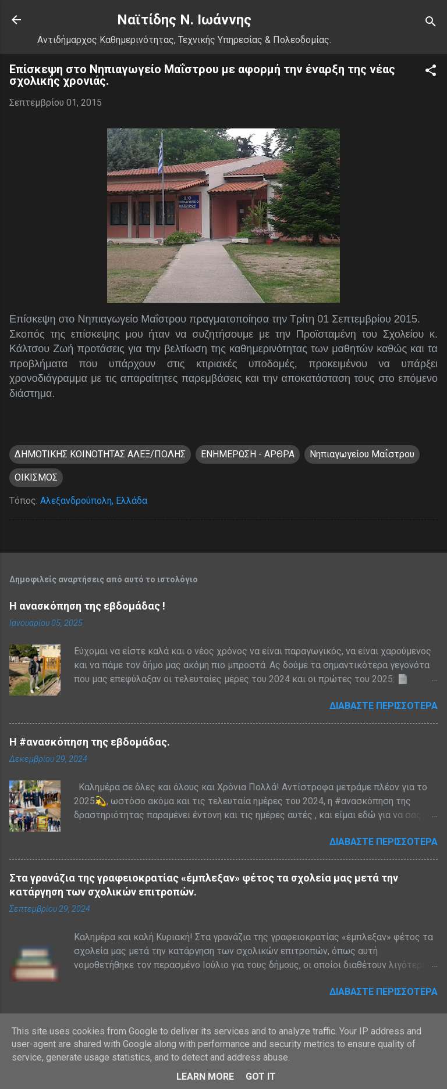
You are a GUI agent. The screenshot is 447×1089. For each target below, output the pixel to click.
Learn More (205, 1076)
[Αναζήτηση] (431, 23)
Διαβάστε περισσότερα (383, 705)
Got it (261, 1076)
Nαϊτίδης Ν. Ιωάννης (184, 20)
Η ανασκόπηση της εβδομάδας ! (87, 606)
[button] (431, 72)
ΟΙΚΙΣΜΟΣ (36, 477)
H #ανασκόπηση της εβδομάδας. (89, 742)
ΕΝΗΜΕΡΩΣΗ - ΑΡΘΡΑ (248, 454)
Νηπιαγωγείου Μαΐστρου (362, 454)
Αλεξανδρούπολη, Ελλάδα (93, 500)
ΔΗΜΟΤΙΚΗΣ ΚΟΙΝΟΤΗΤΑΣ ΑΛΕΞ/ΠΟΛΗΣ (100, 454)
